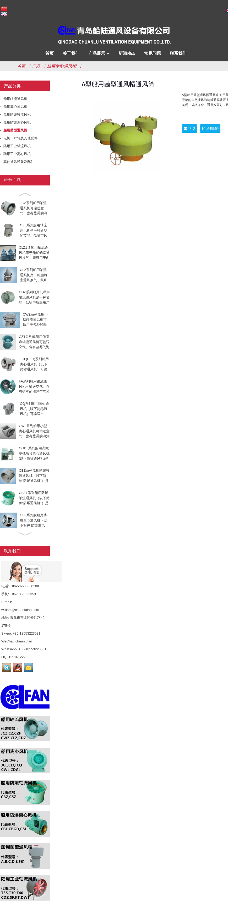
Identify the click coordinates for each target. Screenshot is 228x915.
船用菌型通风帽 (61, 66)
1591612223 (17, 657)
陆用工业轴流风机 (17, 146)
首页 (49, 53)
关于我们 (71, 53)
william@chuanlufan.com (20, 610)
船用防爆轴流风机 (17, 114)
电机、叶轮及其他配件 (20, 138)
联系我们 (178, 53)
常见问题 (152, 53)
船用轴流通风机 (15, 99)
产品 (36, 66)
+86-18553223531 (26, 633)
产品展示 (96, 53)
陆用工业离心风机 (17, 154)
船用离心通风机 (15, 107)
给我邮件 (212, 128)
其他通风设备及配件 (18, 162)
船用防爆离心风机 (17, 122)
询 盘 (192, 128)
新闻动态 (126, 53)
